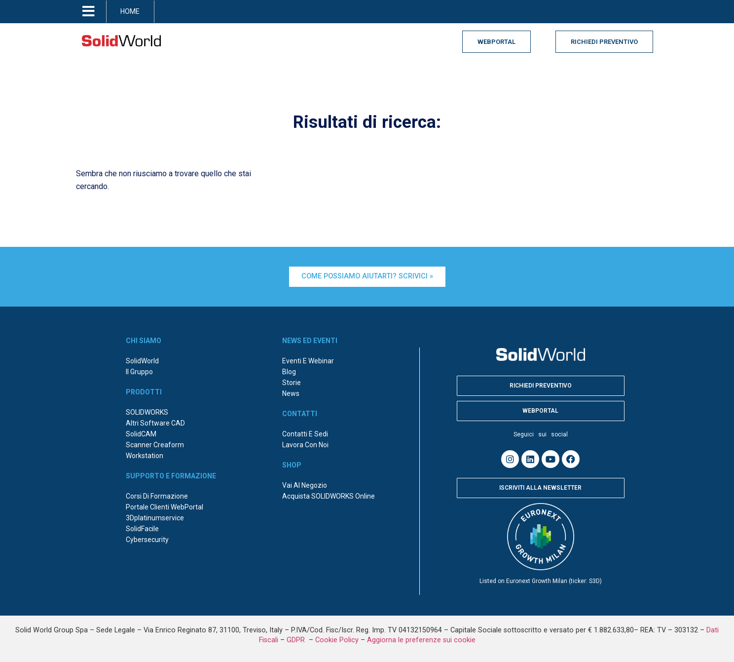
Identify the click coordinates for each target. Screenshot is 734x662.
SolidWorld (142, 361)
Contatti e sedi (305, 434)
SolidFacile (142, 529)
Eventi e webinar (308, 361)
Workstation (144, 456)
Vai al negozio (304, 485)
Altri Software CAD (155, 423)
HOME (130, 11)
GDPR (297, 640)
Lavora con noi (305, 445)
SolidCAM (141, 434)
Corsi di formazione (157, 496)
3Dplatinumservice (155, 518)
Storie (291, 383)
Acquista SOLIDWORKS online (328, 496)
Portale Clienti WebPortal (164, 507)
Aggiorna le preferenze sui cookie (421, 640)
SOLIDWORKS (147, 412)
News (290, 393)
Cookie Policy (337, 640)
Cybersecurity (147, 540)
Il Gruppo (139, 372)
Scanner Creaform (155, 445)
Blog (289, 372)
